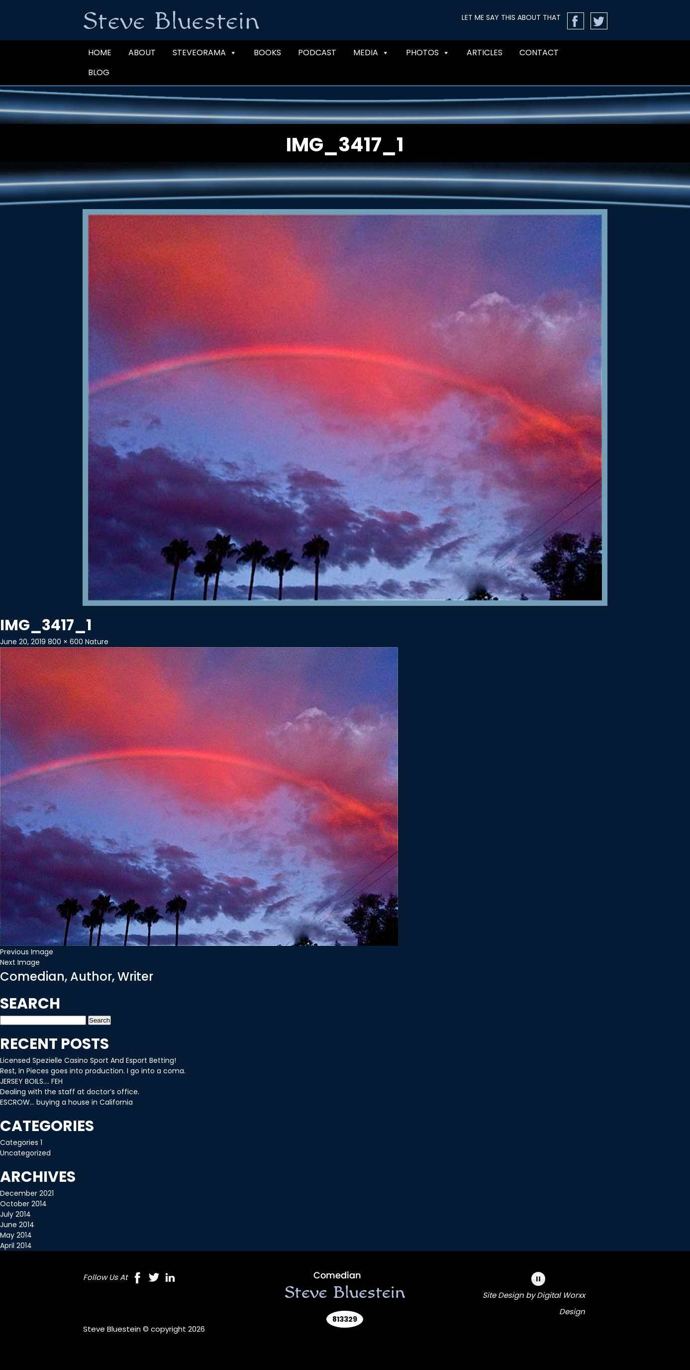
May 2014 (16, 1235)
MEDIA (371, 53)
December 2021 (27, 1193)
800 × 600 (65, 642)
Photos (428, 53)
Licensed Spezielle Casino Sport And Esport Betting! (88, 1060)
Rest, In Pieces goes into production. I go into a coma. (93, 1071)
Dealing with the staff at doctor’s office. (69, 1092)
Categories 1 (21, 1142)
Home (99, 52)
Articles (484, 52)
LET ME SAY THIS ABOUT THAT (511, 17)
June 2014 (17, 1225)
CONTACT (539, 52)
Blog (98, 72)
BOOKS (267, 52)
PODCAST (317, 52)
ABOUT (142, 52)
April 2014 (16, 1246)
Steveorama (205, 53)
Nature (96, 642)
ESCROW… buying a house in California (66, 1102)
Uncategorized (25, 1153)
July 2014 (15, 1214)
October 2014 (23, 1204)
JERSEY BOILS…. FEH (31, 1081)
